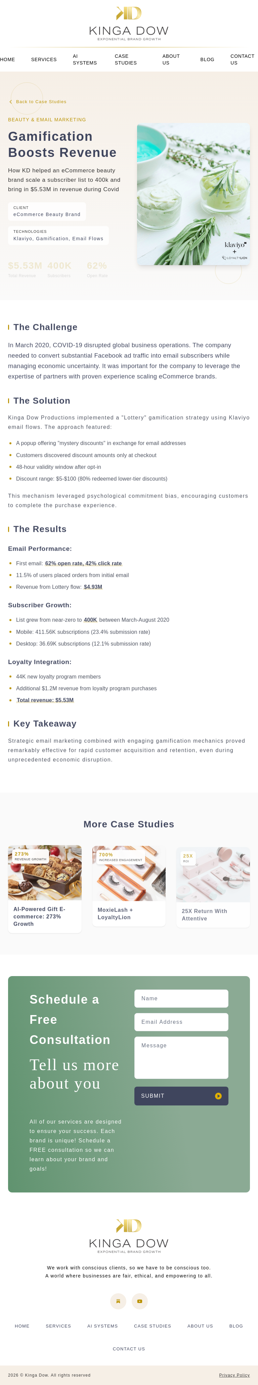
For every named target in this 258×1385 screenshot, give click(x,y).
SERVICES (44, 59)
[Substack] (118, 1301)
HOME (7, 59)
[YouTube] (140, 1301)
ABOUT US (171, 59)
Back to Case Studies (37, 101)
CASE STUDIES (126, 59)
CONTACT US (242, 59)
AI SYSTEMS (85, 59)
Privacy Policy (234, 1375)
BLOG (208, 59)
